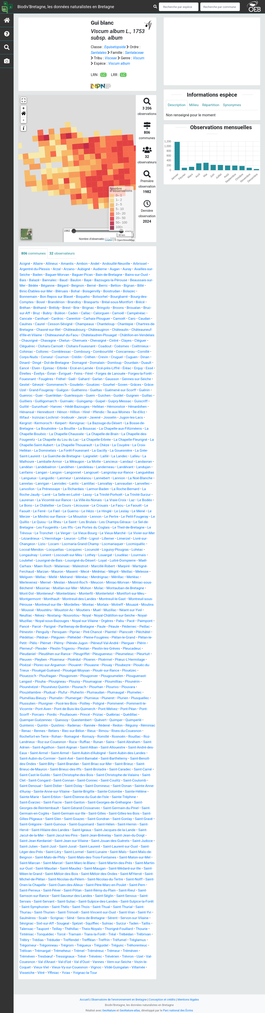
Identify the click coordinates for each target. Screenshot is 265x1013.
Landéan (46, 475)
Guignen (119, 404)
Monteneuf (63, 605)
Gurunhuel (27, 415)
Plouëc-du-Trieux (51, 681)
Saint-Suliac (67, 915)
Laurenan (111, 507)
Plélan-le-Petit (58, 654)
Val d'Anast (96, 974)
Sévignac (46, 936)
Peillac (42, 643)
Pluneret (148, 708)
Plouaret (110, 676)
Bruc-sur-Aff (46, 317)
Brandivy (93, 307)
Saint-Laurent (61, 860)
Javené (97, 426)
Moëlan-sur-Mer (75, 600)
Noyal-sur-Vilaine (110, 632)
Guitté (145, 410)
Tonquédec (77, 947)
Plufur (97, 703)
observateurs (63, 258)
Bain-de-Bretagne (117, 279)
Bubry (73, 317)
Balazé (45, 285)
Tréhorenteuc (46, 964)
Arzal (58, 274)
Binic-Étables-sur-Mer (60, 296)
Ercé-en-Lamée (31, 377)
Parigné (80, 638)
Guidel (104, 404)
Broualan (26, 317)
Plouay (142, 676)
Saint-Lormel (48, 866)
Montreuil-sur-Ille (74, 616)
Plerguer (38, 660)
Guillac (134, 404)
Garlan (62, 388)
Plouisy (123, 692)
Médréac (101, 584)
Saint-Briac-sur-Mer (51, 779)
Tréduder (90, 953)
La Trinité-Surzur (88, 507)
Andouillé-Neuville (118, 269)
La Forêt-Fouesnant (75, 459)
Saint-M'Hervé (120, 888)
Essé (101, 377)
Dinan (94, 366)
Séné (89, 931)
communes (33, 258)
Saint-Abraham (56, 757)
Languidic (103, 486)
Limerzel (124, 551)
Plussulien (65, 714)
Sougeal (84, 936)
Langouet (130, 480)
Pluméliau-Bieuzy (71, 708)
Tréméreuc (137, 964)
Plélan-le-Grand (31, 654)
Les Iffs (44, 540)
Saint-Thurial (135, 920)
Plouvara (42, 703)
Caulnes (51, 328)
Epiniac (134, 372)
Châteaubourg (114, 334)
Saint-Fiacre (132, 812)
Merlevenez (28, 594)
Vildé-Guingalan (32, 985)
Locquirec (76, 562)
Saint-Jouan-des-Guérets (77, 855)
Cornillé (91, 361)
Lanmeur (120, 486)
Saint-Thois (92, 920)
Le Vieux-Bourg (67, 545)
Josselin (112, 426)
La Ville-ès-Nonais (46, 513)
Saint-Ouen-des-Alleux (67, 898)
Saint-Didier (143, 795)
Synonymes (233, 105)
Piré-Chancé (126, 643)
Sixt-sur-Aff (65, 936)
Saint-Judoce (110, 855)
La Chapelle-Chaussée (68, 442)
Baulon (87, 285)
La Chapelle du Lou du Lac (59, 448)
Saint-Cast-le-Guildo (122, 784)
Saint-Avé (136, 768)
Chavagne (103, 345)
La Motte (96, 469)
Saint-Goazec (32, 833)
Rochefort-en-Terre (81, 746)
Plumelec (47, 708)
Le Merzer (117, 524)
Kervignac (78, 431)
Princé (129, 725)
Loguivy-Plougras (118, 562)
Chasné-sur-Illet (88, 334)
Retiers (99, 741)
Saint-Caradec (71, 784)
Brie (91, 312)
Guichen (90, 404)
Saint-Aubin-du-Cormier (107, 768)
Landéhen (87, 475)
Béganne (72, 290)
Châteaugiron (139, 334)
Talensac (51, 942)
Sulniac (130, 936)
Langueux (84, 486)
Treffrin (141, 953)
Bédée (57, 290)
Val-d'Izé (114, 974)
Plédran (78, 649)
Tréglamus (45, 958)
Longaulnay (28, 567)
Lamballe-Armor (50, 469)
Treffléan (126, 953)
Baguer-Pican (90, 279)
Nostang (81, 627)
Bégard (87, 290)
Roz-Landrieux (78, 752)
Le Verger (44, 545)
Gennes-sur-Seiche (102, 388)
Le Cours (26, 518)
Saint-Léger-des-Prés (129, 860)
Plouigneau (105, 692)
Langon (94, 480)
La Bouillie (68, 437)
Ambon (83, 269)
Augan (117, 274)
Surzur (143, 936)
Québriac (26, 730)
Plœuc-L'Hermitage (34, 676)
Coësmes (63, 355)
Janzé (83, 426)
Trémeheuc (103, 964)
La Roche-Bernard (79, 502)
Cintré (44, 350)
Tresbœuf (80, 969)
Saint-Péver (53, 904)
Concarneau (72, 361)
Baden (44, 279)
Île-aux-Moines (121, 421)
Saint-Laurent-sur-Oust (92, 860)
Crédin (24, 366)
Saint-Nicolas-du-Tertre (95, 893)
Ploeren (129, 670)
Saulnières (44, 931)
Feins (39, 383)
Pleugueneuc (140, 665)
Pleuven (63, 670)
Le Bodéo (105, 513)
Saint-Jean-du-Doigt (95, 850)
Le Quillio (124, 529)
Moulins (41, 622)
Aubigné (85, 274)
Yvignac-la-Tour (131, 985)
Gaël (35, 388)
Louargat (107, 567)
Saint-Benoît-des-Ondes (94, 774)
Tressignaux (101, 969)
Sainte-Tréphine (83, 812)
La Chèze (109, 453)
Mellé (53, 589)
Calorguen (129, 317)
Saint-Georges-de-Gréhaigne (56, 817)
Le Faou (81, 518)
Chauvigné (83, 345)
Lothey (92, 567)
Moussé (57, 622)
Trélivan (65, 964)
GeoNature (108, 1010)
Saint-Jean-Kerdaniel (130, 850)
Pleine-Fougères (133, 649)
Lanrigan (106, 491)
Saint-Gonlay (81, 833)
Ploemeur (96, 670)
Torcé (93, 947)
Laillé (107, 464)
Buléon (86, 317)
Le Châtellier (141, 513)
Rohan (104, 746)
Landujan (46, 480)
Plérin (52, 660)
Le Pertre (76, 529)
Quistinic (95, 736)
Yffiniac (99, 985)
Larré (128, 502)
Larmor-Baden (50, 502)
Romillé (25, 752)
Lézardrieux (28, 551)
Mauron (58, 584)
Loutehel (26, 573)
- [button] (23, 125)
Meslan (60, 594)
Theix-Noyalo (118, 942)
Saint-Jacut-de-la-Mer (126, 844)
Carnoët (144, 323)
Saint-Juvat (38, 860)
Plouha (87, 692)
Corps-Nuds (109, 361)
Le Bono (122, 513)
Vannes (149, 974)
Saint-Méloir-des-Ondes (88, 888)
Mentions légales (190, 999)
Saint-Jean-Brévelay (61, 850)
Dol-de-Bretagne (140, 366)
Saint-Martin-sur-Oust (131, 877)
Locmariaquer (115, 556)
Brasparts (110, 307)
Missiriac (52, 600)
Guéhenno (60, 399)
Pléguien (93, 649)
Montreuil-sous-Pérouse (38, 616)
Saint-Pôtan (74, 904)
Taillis (36, 942)
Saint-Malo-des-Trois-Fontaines (69, 871)
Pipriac (107, 643)
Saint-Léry (27, 866)
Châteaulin (28, 339)
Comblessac (137, 355)
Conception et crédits (163, 999)
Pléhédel (110, 649)
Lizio (42, 556)
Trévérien (26, 974)
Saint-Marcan (142, 871)
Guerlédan (38, 404)
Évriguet (25, 383)
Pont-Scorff (62, 725)
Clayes (56, 350)
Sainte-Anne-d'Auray (107, 801)
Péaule (145, 638)
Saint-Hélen (73, 839)
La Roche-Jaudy (109, 502)
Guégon (43, 399)
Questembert (118, 730)
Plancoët (26, 649)
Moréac (115, 616)
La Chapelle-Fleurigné (133, 448)
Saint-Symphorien (45, 920)
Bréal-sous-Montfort (137, 307)
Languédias (64, 486)
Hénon (63, 421)
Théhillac (97, 942)
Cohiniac (101, 355)
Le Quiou (142, 529)
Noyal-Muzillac (45, 632)
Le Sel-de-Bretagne (122, 535)
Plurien (26, 714)
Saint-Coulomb (94, 795)
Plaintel (144, 643)
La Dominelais (45, 459)
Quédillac (44, 730)
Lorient (46, 567)
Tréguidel (139, 958)
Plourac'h (119, 698)
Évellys (128, 377)
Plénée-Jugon (120, 654)
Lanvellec (81, 497)
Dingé (120, 366)
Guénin (127, 399)
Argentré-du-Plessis (35, 274)
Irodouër (69, 426)
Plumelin (95, 708)
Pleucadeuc (42, 665)
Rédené (142, 736)
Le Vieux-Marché (95, 545)
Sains (36, 757)
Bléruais (86, 296)
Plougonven (100, 687)
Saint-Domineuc (53, 801)
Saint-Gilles (57, 828)
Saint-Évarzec (109, 812)
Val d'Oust (132, 974)
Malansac (63, 578)
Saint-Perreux (30, 904)
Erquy (89, 377)
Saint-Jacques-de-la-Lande (85, 844)
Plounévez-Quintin (94, 698)
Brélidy (69, 312)
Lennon (60, 529)
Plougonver (121, 687)
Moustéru (74, 622)
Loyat (104, 573)
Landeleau (106, 475)
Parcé (66, 638)
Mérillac (120, 589)
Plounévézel (67, 698)
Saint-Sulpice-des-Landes (100, 915)
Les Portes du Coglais (70, 540)
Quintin (79, 736)
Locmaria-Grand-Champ (82, 556)
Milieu (194, 105)
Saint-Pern (140, 898)
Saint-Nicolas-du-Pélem (56, 893)
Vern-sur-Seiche (33, 980)
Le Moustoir (42, 529)
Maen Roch (43, 578)
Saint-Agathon (104, 757)
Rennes (85, 741)
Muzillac (141, 622)
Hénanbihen (128, 415)
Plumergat (113, 708)
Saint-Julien (133, 855)
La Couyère (128, 453)
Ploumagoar (141, 692)
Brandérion (74, 307)
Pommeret (27, 719)
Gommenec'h (30, 393)
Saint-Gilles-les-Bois (84, 828)
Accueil (82, 999)
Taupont (67, 942)
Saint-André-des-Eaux (77, 763)
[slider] (74, 236)
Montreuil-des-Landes (96, 611)
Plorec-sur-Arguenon (84, 676)
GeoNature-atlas (129, 1010)
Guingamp (72, 410)
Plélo (75, 654)
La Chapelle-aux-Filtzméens (123, 437)
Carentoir (97, 323)
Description (177, 105)
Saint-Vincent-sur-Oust (110, 926)
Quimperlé (44, 736)
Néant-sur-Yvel (31, 627)
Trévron (43, 974)
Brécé (26, 312)
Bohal (100, 296)
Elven (121, 372)
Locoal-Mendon (32, 562)
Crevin (52, 366)
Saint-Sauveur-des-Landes (73, 909)
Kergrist (25, 431)
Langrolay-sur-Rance (35, 486)
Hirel (88, 421)
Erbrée (147, 372)
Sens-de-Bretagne (109, 931)
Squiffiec (114, 936)
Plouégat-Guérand (82, 681)
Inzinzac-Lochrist (46, 426)
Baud (75, 285)
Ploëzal (59, 676)
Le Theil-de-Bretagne (107, 540)
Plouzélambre (63, 703)
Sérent (132, 931)
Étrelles (114, 377)
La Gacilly (102, 459)
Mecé (86, 584)
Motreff (145, 616)
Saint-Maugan (80, 882)
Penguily (74, 643)
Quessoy (98, 730)
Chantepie (27, 334)
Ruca (129, 752)
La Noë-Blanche (67, 491)
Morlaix (130, 616)
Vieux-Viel (85, 980)
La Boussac (89, 437)
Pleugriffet (118, 665)
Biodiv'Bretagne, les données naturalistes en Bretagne (65, 6)
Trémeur (26, 969)
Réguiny (39, 741)
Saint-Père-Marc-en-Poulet (108, 898)
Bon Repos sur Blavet (73, 301)
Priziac (142, 725)
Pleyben (79, 670)
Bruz (62, 317)
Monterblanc (85, 605)
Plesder (82, 660)
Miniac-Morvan (120, 594)
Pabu (146, 632)
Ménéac (83, 589)
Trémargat (83, 964)
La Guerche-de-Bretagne (63, 464)
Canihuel (64, 323)
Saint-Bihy (124, 774)
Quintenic (62, 736)
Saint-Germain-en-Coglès (112, 822)
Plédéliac (61, 649)
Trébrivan (44, 953)
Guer (23, 404)
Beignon (102, 290)
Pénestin (58, 643)
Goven (98, 393)
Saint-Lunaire (72, 866)
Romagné (120, 746)
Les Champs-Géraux (88, 535)
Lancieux (113, 469)
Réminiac (55, 741)
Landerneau (127, 475)
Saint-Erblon (145, 806)
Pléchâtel (43, 649)
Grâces (111, 393)
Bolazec (25, 301)
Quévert (137, 730)
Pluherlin (111, 703)
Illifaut (24, 426)
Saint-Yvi (26, 931)
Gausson (77, 388)
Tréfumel (26, 958)
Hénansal (27, 421)
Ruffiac (141, 752)
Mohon (96, 600)
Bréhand (54, 312)
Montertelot (124, 605)
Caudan (36, 328)
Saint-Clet (109, 790)
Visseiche (72, 985)
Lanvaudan (62, 497)
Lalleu (138, 464)
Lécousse (44, 518)
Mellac (41, 589)
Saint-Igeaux (51, 844)
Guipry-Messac (108, 410)
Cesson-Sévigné (87, 328)
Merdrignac (102, 589)
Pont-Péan (42, 725)
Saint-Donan (78, 801)
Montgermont (46, 611)
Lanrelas (89, 491)
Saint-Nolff (125, 893)
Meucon (99, 594)
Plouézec (39, 687)
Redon (24, 741)
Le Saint (41, 535)
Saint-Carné (94, 784)
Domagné (27, 372)
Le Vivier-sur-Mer (124, 545)
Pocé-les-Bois (105, 714)
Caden (100, 317)
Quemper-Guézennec (71, 730)
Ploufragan (79, 687)
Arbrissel (143, 269)
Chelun (119, 345)
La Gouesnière (123, 459)
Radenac (112, 736)
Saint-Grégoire (126, 833)
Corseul (128, 361)
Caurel (66, 328)
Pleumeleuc (28, 670)
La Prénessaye (122, 497)
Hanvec (45, 415)
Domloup (63, 372)
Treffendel (108, 953)
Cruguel (66, 366)
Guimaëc (54, 410)
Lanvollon (100, 497)
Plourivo (26, 703)
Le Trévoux (135, 540)
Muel (128, 622)
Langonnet (111, 480)
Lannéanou (139, 486)
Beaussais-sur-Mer (34, 290)
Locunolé (93, 562)
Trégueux (122, 958)
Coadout (46, 355)
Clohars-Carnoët (112, 350)
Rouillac (57, 752)
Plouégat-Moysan (114, 681)
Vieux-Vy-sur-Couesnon (115, 980)
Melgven (26, 589)
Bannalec (60, 285)
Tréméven (44, 969)
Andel (96, 269)
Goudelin (50, 393)
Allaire (38, 269)
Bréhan (39, 312)
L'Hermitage (50, 551)
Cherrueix (135, 345)
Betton (141, 290)
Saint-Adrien (81, 757)
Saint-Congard (131, 790)
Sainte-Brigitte (44, 806)
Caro (23, 328)
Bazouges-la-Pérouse (123, 285)
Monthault (68, 611)
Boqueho (100, 301)
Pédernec (27, 643)
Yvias (112, 985)
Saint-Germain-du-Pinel (71, 822)
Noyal (114, 627)
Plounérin (47, 698)
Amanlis (68, 269)
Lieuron (69, 551)
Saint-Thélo (71, 920)
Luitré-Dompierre (125, 573)
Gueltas (78, 399)
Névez (67, 627)
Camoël (146, 317)
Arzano (70, 274)
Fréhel (24, 388)
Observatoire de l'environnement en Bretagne (118, 999)
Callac (113, 317)
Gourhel (83, 393)
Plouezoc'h (58, 687)
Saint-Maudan (30, 882)
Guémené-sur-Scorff (103, 399)
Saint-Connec (45, 795)
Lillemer (108, 551)
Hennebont (46, 421)
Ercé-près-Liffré (58, 377)
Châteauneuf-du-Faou (104, 339)
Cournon (144, 361)
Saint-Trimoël (78, 926)
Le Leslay (81, 524)
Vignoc (141, 980)
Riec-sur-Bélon (119, 741)
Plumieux (131, 708)
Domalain (45, 372)
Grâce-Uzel (128, 393)
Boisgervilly (117, 296)
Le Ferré (134, 518)
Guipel (89, 410)
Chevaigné (27, 350)
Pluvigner (83, 714)
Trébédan (27, 953)
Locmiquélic (139, 556)
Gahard (48, 388)
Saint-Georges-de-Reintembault (107, 817)
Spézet (98, 936)
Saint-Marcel (29, 877)
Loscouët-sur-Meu (69, 567)
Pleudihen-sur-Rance (90, 665)
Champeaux (112, 328)
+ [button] (23, 113)
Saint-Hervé (117, 839)
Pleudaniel (63, 665)
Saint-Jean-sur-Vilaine (37, 855)
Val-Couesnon (73, 974)
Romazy (137, 746)
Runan (24, 757)
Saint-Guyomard (48, 839)
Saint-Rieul (129, 904)
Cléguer (71, 350)
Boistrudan (137, 296)
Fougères (145, 383)
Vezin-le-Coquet (61, 980)
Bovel (58, 307)
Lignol (94, 551)
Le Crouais (63, 518)
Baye (100, 285)
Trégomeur (65, 958)
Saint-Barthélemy (58, 774)
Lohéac (140, 562)
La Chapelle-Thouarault (80, 453)
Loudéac (124, 567)
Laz (92, 513)
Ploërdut (113, 670)
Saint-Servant (44, 915)
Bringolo (119, 312)
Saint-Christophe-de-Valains (77, 790)
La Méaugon (76, 469)
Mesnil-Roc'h (79, 594)
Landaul (129, 469)
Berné (117, 290)
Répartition (212, 105)
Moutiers (114, 622)
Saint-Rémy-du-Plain (102, 904)
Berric (129, 290)
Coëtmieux (82, 355)
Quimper (26, 736)
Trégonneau (86, 958)
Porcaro (80, 725)
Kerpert (62, 431)
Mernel (46, 594)
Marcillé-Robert (105, 578)
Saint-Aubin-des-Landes (67, 768)
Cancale (47, 323)
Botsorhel (118, 301)
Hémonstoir (106, 415)
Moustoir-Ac (94, 622)
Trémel (120, 964)
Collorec (117, 355)
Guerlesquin (58, 404)
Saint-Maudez (56, 882)
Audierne (102, 274)
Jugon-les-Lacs (134, 426)
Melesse (145, 584)
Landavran (27, 475)
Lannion (44, 491)
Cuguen (81, 366)
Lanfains (63, 480)
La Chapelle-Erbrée (99, 448)
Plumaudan (130, 703)
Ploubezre (27, 681)
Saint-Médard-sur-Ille (111, 882)
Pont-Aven (84, 719)
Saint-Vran (139, 926)
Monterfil (105, 605)
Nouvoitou (99, 627)
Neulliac (52, 627)
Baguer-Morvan (64, 279)
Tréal (146, 947)
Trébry (60, 953)
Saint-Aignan (129, 757)
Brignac (104, 312)
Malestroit (82, 578)
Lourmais (141, 567)
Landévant (27, 480)
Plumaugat (28, 708)
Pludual (83, 703)
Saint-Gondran (56, 833)
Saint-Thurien (54, 926)
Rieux (137, 741)
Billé (36, 296)
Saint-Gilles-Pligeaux (119, 828)
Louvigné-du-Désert (82, 573)
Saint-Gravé (103, 833)
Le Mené (99, 524)
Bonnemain (44, 301)
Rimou (24, 746)
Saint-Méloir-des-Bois (49, 888)
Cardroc (80, 323)
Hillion (76, 421)
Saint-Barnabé (30, 774)
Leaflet (108, 245)
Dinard (107, 366)
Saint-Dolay (28, 801)
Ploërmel (145, 670)
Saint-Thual (113, 920)
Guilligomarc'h (32, 410)
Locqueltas (56, 562)
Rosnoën (41, 752)
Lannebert (27, 491)
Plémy (102, 654)
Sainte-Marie (122, 806)
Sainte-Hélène (98, 806)
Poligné (138, 714)
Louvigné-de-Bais (50, 573)
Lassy (36, 507)
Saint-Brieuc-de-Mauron (110, 779)
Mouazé (25, 622)
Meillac (130, 584)
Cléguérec (88, 350)
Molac (110, 600)
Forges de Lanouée (72, 383)
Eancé (109, 372)
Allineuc (52, 269)
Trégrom (105, 958)
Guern (76, 404)
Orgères (133, 632)
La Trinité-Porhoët (57, 507)
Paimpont (38, 638)
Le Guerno (29, 524)
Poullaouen (112, 725)
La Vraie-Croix (75, 513)
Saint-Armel (106, 763)
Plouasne (127, 676)
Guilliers (148, 404)
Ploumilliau (28, 698)
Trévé (117, 969)
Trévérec (132, 969)
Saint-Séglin (106, 909)
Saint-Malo (94, 866)
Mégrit (116, 584)
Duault (96, 372)
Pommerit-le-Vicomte (56, 719)
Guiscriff (130, 410)
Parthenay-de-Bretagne (107, 638)
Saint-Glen (147, 828)
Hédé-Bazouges (66, 415)
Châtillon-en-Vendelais (54, 345)
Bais (33, 285)
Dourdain (80, 372)
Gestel (125, 388)
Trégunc (26, 964)
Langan (79, 480)
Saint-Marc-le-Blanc (58, 877)
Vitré (86, 985)
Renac (71, 741)
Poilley (124, 714)
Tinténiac (58, 947)
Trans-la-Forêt (128, 947)
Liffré (82, 551)
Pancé (54, 638)
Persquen (91, 643)
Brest (81, 312)
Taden (24, 942)
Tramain (107, 947)
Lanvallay (43, 497)
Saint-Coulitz (69, 795)
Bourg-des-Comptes (35, 307)
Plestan (126, 660)
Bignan (25, 296)
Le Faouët (98, 518)
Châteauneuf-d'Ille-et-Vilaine (61, 339)
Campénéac (29, 323)
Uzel (55, 974)
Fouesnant (126, 383)
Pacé (23, 638)
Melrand (67, 589)
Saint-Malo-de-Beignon (123, 866)
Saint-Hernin (95, 839)
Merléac (135, 589)
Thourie (42, 947)
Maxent (73, 584)
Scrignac (75, 931)
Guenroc (142, 399)
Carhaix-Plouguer (121, 323)
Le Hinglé (64, 524)
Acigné (25, 269)
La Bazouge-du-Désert (107, 431)
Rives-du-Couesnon (48, 746)
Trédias (74, 953)
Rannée (127, 736)
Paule (132, 638)
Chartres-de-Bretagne (55, 334)
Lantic (138, 491)
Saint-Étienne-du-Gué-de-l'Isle (44, 812)
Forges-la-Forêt (103, 383)
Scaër (60, 931)
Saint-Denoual (120, 795)
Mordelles (98, 616)
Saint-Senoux (129, 909)
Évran (140, 377)
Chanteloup (133, 328)
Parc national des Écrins (178, 1010)
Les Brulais (60, 535)
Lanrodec (123, 491)
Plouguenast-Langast (62, 692)
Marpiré (126, 578)
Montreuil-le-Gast (131, 611)
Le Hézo (47, 524)
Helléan (88, 415)
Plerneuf (67, 660)
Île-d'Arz (142, 421)
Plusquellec (44, 714)
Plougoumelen (31, 692)
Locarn (54, 556)
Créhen (38, 366)
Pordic (95, 725)
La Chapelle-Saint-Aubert (39, 453)
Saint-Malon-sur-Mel (113, 871)
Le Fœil (149, 518)
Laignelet (92, 464)
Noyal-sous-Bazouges (77, 632)
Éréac (78, 377)
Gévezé (139, 388)
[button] (23, 119)
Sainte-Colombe (71, 806)
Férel (51, 383)
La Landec (122, 464)
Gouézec (67, 393)
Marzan (43, 584)
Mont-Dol (44, 605)
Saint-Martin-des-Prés (93, 877)
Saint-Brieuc (79, 779)
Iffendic (101, 421)
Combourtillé (49, 361)
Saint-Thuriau (30, 926)
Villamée (55, 985)
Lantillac (26, 497)
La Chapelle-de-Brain (105, 442)
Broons (135, 312)
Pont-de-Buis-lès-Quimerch (116, 719)
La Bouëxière (47, 437)
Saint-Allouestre (44, 763)
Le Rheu (25, 535)
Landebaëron (66, 475)
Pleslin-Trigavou (104, 660)
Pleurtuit (48, 670)
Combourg (27, 361)
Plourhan (137, 698)
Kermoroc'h (44, 431)
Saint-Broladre (45, 784)
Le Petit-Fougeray (100, 529)
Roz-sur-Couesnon (107, 752)
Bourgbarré (137, 301)
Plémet (88, 654)
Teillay (82, 942)
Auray (129, 274)
